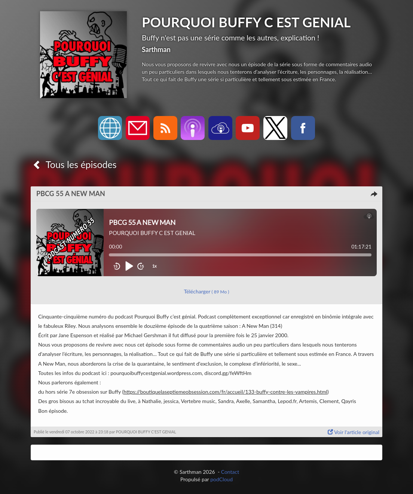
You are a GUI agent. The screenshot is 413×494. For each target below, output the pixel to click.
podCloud (221, 479)
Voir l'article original (353, 432)
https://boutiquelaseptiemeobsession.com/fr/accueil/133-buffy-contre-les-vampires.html (225, 391)
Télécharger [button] (206, 291)
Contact (230, 472)
